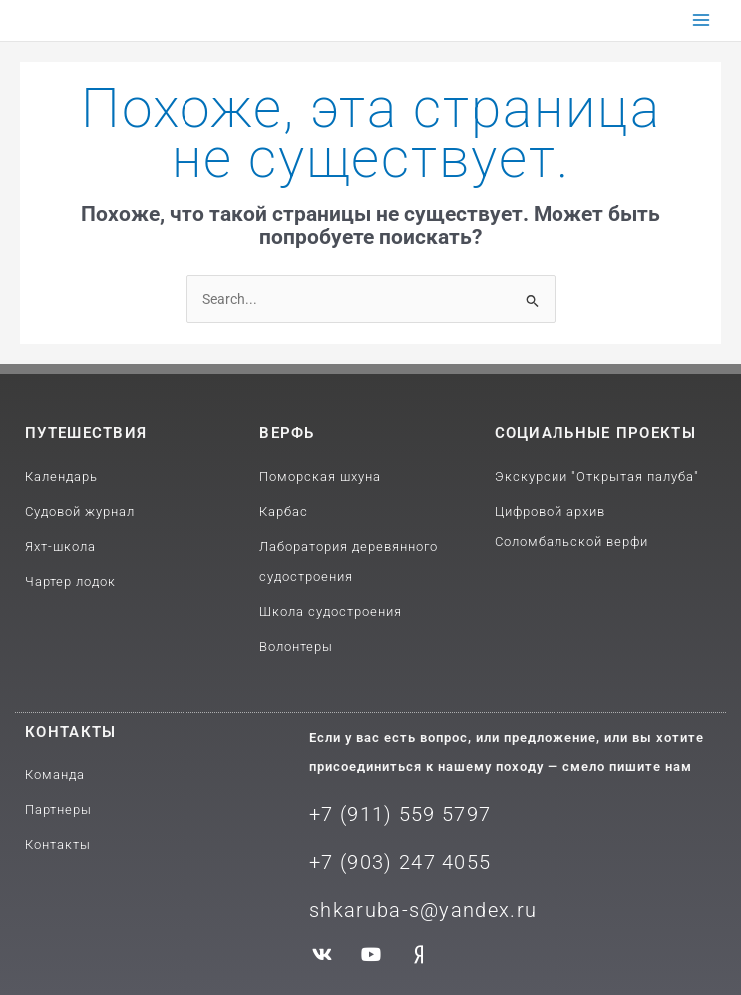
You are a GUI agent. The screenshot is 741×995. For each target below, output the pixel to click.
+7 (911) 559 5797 (400, 814)
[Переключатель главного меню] (701, 20)
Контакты (70, 732)
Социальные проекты (595, 433)
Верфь (287, 433)
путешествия (86, 433)
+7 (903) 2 (360, 862)
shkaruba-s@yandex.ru (423, 910)
